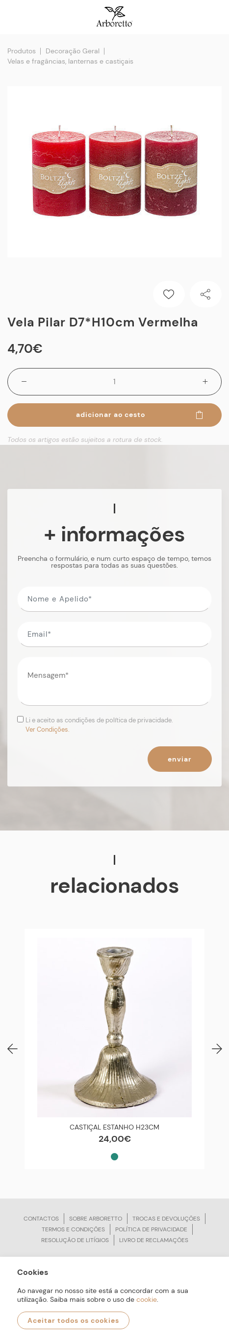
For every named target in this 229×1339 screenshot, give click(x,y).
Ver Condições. (47, 729)
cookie (146, 1299)
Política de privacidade (151, 1229)
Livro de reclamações (153, 1240)
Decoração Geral (73, 50)
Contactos (41, 1219)
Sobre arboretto (95, 1219)
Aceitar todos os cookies (73, 1320)
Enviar (180, 759)
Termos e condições (73, 1229)
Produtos (21, 50)
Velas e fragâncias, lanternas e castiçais (70, 61)
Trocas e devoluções (166, 1219)
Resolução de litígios (75, 1240)
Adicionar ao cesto (140, 414)
